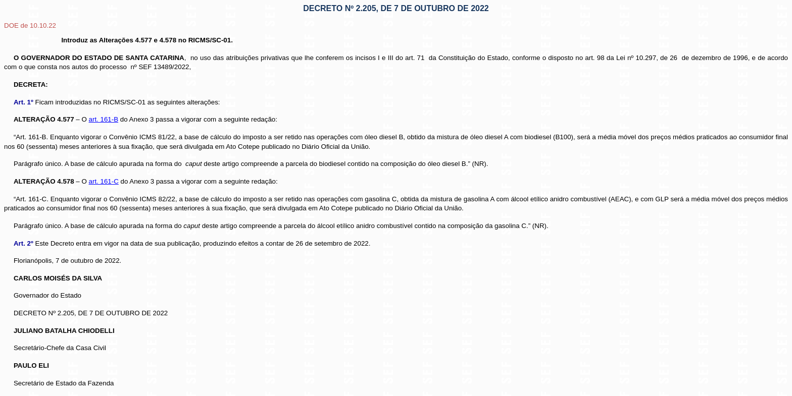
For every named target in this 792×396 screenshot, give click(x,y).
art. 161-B (104, 119)
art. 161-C (104, 181)
